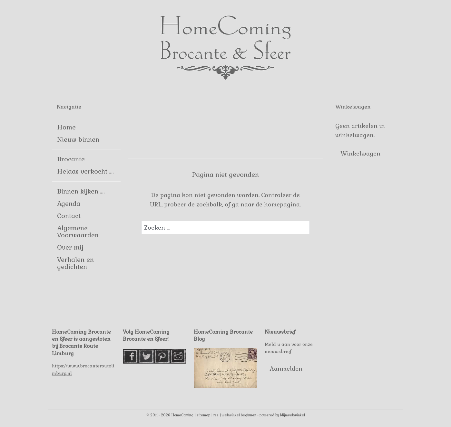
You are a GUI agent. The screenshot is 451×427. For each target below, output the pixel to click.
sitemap (203, 415)
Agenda (68, 203)
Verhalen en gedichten (75, 263)
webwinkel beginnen (239, 415)
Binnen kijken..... (81, 191)
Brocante (71, 159)
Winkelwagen (360, 153)
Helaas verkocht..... (85, 171)
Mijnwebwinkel (292, 415)
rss (216, 415)
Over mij (70, 247)
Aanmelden (286, 368)
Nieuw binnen (78, 139)
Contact (69, 216)
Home (66, 127)
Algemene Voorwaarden (78, 231)
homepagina (282, 204)
